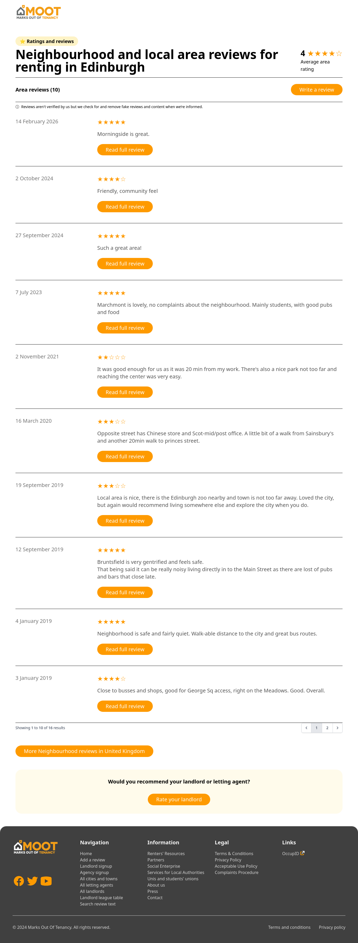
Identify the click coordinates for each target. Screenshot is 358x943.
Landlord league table (101, 897)
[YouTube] (46, 889)
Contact (154, 897)
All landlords (92, 891)
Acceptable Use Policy (236, 866)
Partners (155, 860)
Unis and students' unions (172, 879)
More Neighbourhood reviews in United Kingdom (84, 751)
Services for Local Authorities (175, 872)
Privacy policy (332, 927)
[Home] (38, 12)
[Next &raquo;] (338, 728)
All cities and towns (98, 879)
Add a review (92, 860)
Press (152, 891)
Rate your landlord (179, 799)
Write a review (316, 89)
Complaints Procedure (237, 872)
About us (156, 885)
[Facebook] (19, 889)
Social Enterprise (163, 866)
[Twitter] (32, 889)
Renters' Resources (166, 853)
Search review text (98, 904)
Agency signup (94, 872)
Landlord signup (96, 866)
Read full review (125, 149)
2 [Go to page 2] (327, 727)
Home (86, 853)
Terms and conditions (289, 927)
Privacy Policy (228, 860)
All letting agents (96, 885)
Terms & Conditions (234, 853)
